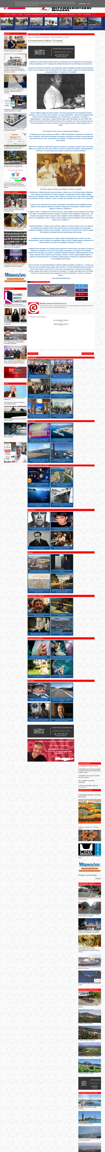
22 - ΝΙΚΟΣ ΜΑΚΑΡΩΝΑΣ (14, 863)
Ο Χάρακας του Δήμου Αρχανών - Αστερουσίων (88, 328)
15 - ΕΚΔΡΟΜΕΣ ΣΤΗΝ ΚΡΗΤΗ (15, 840)
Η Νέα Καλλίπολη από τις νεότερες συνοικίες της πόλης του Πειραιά (95, 28)
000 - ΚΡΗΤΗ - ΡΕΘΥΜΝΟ (14, 815)
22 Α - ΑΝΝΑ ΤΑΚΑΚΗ (13, 865)
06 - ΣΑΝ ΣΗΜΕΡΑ (12, 825)
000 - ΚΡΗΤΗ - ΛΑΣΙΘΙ (13, 813)
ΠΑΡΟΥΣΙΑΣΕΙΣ (55, 15)
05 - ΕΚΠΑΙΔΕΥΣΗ (23, 823)
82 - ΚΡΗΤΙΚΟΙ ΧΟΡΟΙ (13, 945)
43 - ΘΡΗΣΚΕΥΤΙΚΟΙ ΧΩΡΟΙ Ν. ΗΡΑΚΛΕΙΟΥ (19, 902)
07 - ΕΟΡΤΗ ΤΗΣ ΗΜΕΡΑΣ (14, 828)
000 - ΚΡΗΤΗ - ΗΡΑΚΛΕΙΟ (14, 810)
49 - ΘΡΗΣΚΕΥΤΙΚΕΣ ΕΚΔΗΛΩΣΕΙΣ (17, 917)
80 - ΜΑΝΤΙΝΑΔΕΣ (21, 940)
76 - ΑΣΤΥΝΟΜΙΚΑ (12, 937)
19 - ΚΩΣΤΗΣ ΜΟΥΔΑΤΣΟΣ (14, 855)
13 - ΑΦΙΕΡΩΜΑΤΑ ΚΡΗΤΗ (14, 835)
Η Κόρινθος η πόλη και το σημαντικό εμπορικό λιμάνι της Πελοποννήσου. (88, 411)
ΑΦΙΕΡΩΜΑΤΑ (65, 15)
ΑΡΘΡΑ (22, 15)
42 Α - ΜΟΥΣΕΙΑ (12, 900)
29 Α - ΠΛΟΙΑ (22, 870)
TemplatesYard (17, 958)
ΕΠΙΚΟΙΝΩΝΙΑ (88, 15)
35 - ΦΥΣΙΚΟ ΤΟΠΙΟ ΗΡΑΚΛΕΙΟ (16, 877)
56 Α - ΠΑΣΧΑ (22, 927)
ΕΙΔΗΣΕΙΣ (15, 15)
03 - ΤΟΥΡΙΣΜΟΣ (26, 820)
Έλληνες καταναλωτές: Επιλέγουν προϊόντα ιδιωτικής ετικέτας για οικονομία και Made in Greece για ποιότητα (15, 211)
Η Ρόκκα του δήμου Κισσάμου (84, 295)
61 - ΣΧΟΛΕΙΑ (20, 932)
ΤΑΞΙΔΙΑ (80, 15)
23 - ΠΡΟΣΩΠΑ (25, 865)
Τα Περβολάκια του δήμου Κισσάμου (6, 28)
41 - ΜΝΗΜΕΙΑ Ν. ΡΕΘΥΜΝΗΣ (15, 895)
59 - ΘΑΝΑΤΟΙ (11, 932)
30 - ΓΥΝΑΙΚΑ (11, 872)
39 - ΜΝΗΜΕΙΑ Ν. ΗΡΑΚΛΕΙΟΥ (15, 890)
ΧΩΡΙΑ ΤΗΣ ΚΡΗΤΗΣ (39, 15)
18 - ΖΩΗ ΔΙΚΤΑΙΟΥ (13, 853)
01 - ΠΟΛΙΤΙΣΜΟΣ (25, 818)
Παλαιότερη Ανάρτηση (69, 395)
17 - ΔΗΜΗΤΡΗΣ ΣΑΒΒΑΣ (14, 850)
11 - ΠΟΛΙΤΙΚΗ (11, 833)
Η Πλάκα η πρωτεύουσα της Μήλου (85, 442)
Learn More (82, 3)
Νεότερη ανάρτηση (34, 395)
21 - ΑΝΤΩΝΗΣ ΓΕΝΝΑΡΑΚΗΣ (15, 860)
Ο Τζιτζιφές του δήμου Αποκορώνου (85, 312)
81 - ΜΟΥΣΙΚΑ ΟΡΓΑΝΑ (14, 942)
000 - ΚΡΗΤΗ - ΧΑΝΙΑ (13, 818)
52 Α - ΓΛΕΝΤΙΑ (22, 925)
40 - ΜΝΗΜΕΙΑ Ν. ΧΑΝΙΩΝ (15, 892)
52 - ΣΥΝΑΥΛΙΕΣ (12, 925)
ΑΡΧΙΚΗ (8, 15)
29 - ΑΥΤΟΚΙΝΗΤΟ (12, 870)
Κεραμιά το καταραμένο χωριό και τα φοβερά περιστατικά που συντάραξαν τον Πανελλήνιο (88, 203)
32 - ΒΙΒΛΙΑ (11, 875)
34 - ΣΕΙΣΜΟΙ (27, 875)
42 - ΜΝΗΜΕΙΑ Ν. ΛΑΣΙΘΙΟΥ (15, 897)
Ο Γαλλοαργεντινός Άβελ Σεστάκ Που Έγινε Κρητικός (67, 28)
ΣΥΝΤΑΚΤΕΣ (29, 15)
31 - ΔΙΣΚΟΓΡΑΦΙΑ (21, 872)
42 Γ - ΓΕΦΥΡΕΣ (22, 900)
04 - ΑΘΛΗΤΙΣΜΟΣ (12, 823)
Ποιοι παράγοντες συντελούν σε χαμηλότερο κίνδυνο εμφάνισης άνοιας (15, 405)
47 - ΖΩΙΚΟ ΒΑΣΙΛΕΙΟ (13, 912)
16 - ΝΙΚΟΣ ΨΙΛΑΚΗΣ (13, 848)
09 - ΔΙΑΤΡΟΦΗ (12, 830)
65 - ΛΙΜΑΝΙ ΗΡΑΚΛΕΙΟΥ (14, 935)
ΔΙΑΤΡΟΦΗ (81, 463)
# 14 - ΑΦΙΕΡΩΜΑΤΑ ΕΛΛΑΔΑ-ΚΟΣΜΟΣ (42, 322)
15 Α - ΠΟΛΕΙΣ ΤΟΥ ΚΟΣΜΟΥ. (15, 843)
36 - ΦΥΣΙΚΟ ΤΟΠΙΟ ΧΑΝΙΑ (15, 880)
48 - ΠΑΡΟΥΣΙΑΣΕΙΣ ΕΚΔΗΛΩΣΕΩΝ (17, 915)
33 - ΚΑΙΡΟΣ (19, 875)
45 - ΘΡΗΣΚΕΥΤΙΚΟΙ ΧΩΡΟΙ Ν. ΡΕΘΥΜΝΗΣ (18, 907)
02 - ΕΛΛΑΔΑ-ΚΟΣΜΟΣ (14, 820)
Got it (88, 3)
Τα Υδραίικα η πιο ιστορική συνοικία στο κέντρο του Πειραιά (37, 28)
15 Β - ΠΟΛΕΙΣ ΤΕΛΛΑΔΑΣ (14, 845)
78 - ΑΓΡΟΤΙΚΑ (23, 937)
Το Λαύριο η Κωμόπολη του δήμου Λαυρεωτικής (88, 427)
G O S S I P (96, 463)
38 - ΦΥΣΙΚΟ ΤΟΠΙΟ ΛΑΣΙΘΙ (15, 885)
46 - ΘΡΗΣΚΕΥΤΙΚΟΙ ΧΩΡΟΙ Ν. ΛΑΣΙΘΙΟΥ (18, 910)
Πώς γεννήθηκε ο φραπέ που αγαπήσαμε (51, 28)
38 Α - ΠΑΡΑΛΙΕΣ (12, 887)
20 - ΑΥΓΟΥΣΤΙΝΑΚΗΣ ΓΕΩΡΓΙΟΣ (16, 858)
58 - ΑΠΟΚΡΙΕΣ (19, 930)
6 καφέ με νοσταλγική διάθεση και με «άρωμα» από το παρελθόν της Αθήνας (80, 28)
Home (30, 39)
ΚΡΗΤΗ (47, 15)
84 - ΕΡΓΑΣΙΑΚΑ (24, 947)
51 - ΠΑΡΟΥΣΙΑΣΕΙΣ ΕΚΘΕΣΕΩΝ (16, 922)
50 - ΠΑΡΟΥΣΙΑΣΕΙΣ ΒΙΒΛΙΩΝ (15, 920)
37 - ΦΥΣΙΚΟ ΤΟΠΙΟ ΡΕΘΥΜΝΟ (15, 882)
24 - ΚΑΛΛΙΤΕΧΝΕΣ (13, 868)
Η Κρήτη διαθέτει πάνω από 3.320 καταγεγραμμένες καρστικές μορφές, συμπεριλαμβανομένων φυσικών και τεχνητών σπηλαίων (88, 222)
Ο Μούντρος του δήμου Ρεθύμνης (85, 345)
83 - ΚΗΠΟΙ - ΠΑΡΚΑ (13, 947)
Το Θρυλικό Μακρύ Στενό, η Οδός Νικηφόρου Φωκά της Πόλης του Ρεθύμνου (88, 187)
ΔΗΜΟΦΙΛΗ (88, 463)
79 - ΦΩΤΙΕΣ (11, 940)
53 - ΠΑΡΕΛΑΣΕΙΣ (12, 927)
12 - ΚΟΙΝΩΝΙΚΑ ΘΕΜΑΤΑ (24, 833)
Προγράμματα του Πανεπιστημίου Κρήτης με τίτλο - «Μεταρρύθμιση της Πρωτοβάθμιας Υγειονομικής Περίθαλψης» (15, 344)
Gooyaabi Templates (33, 958)
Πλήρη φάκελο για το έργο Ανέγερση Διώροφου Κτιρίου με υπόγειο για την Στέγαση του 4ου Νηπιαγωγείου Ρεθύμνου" (16, 131)
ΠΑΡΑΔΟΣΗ (73, 15)
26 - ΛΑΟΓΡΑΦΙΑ (24, 868)
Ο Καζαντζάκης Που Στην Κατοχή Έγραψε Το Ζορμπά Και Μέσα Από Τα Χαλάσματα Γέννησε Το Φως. (22, 29)
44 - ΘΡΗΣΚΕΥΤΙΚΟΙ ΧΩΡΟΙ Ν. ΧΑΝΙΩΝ (18, 905)
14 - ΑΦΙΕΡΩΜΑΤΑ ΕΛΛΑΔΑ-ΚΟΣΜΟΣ (42, 39)
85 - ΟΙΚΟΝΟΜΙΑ (12, 950)
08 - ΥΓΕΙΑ (25, 828)
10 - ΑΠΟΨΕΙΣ (21, 830)
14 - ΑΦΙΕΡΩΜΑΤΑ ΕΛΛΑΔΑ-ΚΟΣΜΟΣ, (60, 45)
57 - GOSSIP (11, 930)
